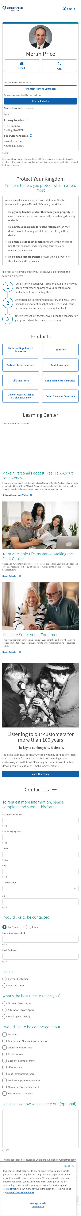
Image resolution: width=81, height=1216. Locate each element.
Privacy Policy (55, 1185)
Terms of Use (9, 1188)
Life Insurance (15, 378)
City (4, 865)
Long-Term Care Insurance (58, 378)
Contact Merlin (40, 101)
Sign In (69, 7)
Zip (3, 895)
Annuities (54, 347)
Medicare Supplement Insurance (17, 348)
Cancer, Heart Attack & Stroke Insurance (18, 394)
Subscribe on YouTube (15, 495)
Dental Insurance (56, 363)
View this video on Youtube (15, 423)
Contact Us (41, 789)
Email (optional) (9, 950)
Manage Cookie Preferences (20, 1192)
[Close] (70, 1165)
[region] (38, 1188)
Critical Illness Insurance (18, 363)
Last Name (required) (11, 831)
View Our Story (25, 773)
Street (5, 848)
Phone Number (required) (14, 933)
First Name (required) (12, 814)
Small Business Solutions (58, 394)
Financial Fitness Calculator (30, 87)
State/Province (9, 882)
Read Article (11, 576)
